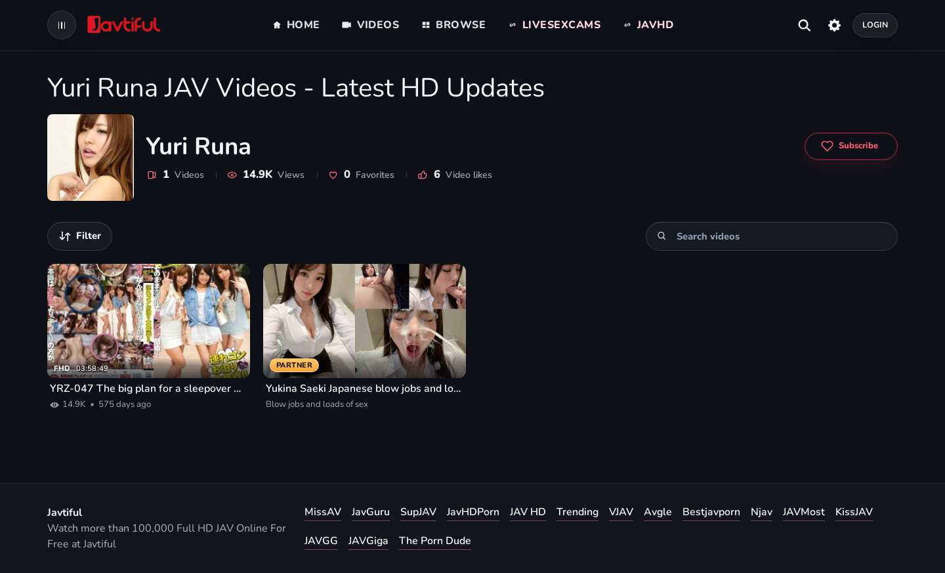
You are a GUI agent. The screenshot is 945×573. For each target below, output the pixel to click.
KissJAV (854, 512)
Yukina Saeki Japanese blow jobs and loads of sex (364, 388)
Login (875, 24)
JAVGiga (368, 541)
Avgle (658, 512)
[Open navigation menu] (61, 25)
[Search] (661, 236)
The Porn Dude (435, 541)
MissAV (322, 512)
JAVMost (804, 512)
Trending (577, 512)
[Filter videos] (79, 236)
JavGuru (371, 512)
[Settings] (834, 25)
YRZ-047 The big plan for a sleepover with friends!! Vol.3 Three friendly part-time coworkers (148, 388)
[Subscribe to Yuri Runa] (851, 146)
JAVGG (321, 541)
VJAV (621, 512)
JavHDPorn (473, 512)
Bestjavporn (711, 512)
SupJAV (418, 512)
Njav (761, 512)
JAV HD (528, 512)
